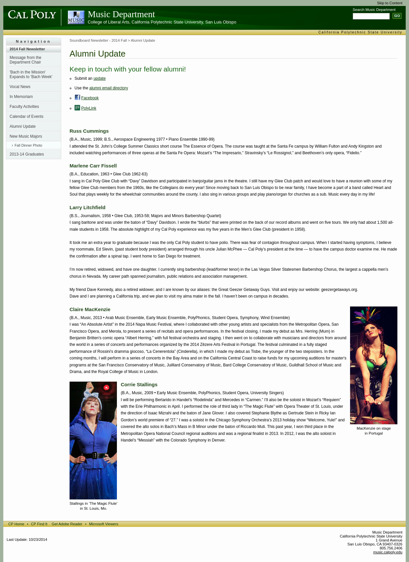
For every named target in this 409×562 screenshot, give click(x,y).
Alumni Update (23, 126)
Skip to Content (390, 3)
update (99, 78)
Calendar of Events (26, 116)
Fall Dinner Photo (28, 145)
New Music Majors (26, 136)
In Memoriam (21, 96)
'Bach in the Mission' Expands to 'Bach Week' (31, 74)
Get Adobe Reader (67, 524)
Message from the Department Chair (25, 60)
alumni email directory (108, 88)
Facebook (90, 98)
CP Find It (39, 524)
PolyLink (88, 108)
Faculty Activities (24, 106)
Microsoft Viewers (103, 524)
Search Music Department (374, 10)
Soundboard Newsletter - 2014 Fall (98, 40)
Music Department (121, 14)
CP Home (16, 524)
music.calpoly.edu (387, 552)
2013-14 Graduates (27, 154)
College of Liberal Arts (108, 22)
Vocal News (20, 86)
